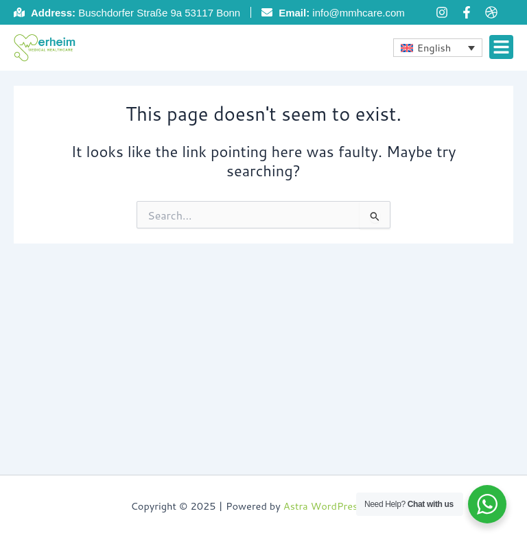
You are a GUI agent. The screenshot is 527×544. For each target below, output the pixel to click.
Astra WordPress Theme (340, 506)
